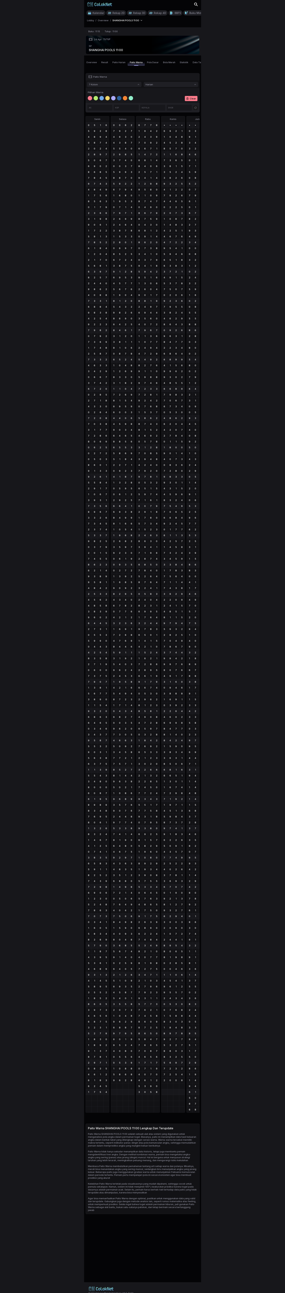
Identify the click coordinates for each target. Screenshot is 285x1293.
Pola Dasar (153, 62)
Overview (91, 62)
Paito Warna (136, 63)
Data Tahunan (200, 62)
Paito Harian (118, 62)
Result (104, 62)
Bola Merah (169, 62)
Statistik (184, 62)
